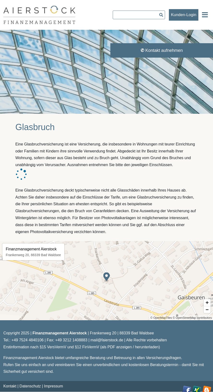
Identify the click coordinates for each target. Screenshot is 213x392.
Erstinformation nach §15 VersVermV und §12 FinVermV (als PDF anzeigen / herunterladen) (81, 347)
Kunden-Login (183, 14)
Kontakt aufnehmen (162, 50)
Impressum (53, 386)
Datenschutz (30, 386)
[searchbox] (139, 15)
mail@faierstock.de (106, 340)
